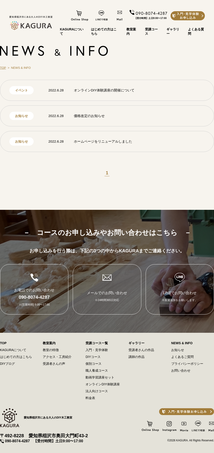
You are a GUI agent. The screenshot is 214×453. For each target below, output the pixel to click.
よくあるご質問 (182, 357)
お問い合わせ (180, 370)
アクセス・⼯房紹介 (57, 357)
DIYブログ (7, 363)
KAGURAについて (13, 350)
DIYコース (93, 357)
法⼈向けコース (97, 391)
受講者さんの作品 (141, 350)
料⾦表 (90, 398)
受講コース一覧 (97, 343)
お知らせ (177, 350)
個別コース (94, 363)
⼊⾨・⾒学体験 (97, 350)
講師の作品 (136, 357)
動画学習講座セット (100, 377)
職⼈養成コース (97, 370)
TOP (3, 67)
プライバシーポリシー (187, 363)
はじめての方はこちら (16, 357)
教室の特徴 (51, 350)
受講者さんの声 (54, 363)
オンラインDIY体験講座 (103, 384)
